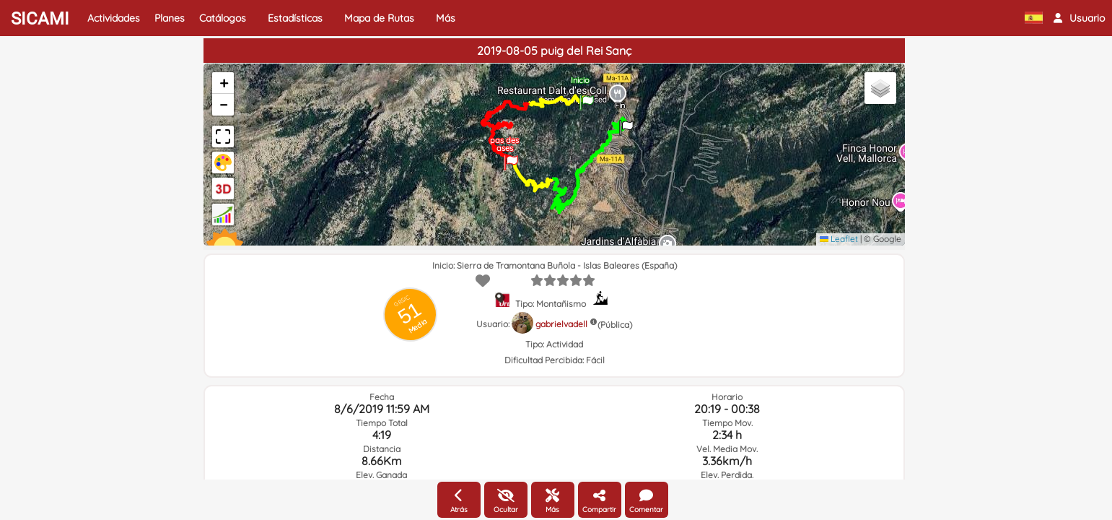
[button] (1079, 18)
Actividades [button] (113, 18)
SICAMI (40, 19)
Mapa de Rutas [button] (379, 18)
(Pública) (614, 324)
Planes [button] (169, 18)
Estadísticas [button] (295, 18)
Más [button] (445, 18)
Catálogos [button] (222, 18)
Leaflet (839, 238)
